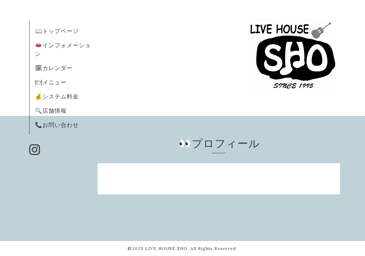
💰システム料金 (57, 96)
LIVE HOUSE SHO (166, 248)
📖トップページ (57, 30)
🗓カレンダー (54, 67)
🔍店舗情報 (51, 110)
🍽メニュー (51, 82)
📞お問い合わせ (57, 124)
